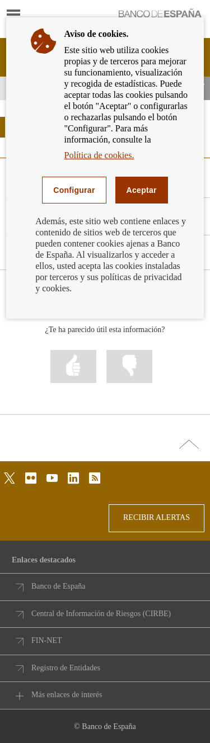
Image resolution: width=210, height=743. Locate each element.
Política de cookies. (99, 155)
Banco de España (58, 586)
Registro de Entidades (65, 668)
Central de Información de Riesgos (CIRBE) (101, 613)
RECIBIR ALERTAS (156, 517)
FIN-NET (46, 640)
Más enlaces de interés (66, 694)
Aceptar (142, 190)
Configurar (74, 190)
